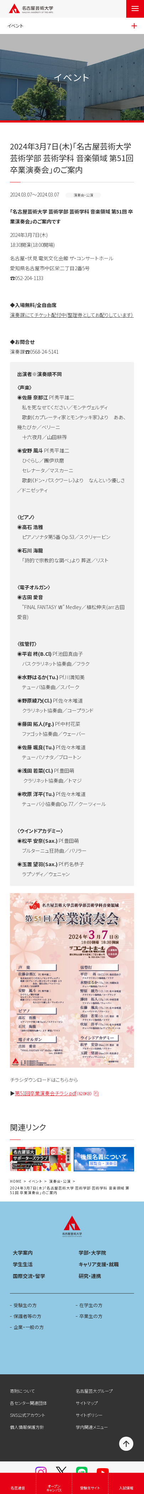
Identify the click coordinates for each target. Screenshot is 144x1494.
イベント (35, 1181)
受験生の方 (25, 1305)
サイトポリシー (89, 1415)
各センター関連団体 (28, 1403)
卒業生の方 (90, 1316)
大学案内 (23, 1252)
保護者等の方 (27, 1316)
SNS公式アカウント (27, 1415)
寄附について (22, 1391)
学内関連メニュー (92, 1427)
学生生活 (23, 1264)
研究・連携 (90, 1275)
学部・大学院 (92, 1252)
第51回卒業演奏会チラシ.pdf (53, 1093)
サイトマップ (87, 1403)
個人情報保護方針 (27, 1427)
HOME (16, 1181)
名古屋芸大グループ (94, 1391)
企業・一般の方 (29, 1327)
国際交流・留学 (29, 1275)
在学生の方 (90, 1305)
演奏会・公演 (60, 1181)
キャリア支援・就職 (99, 1264)
